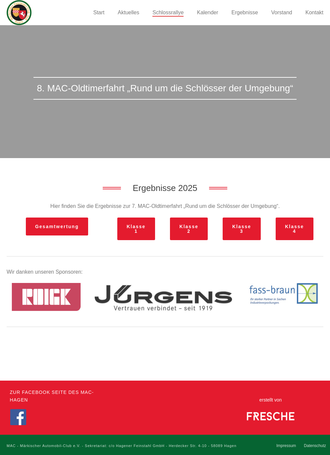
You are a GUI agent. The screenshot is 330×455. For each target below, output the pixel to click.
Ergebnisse (245, 12)
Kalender (207, 12)
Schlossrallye (168, 12)
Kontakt (314, 12)
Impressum (286, 445)
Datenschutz (315, 445)
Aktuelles (128, 12)
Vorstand (281, 12)
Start (99, 12)
